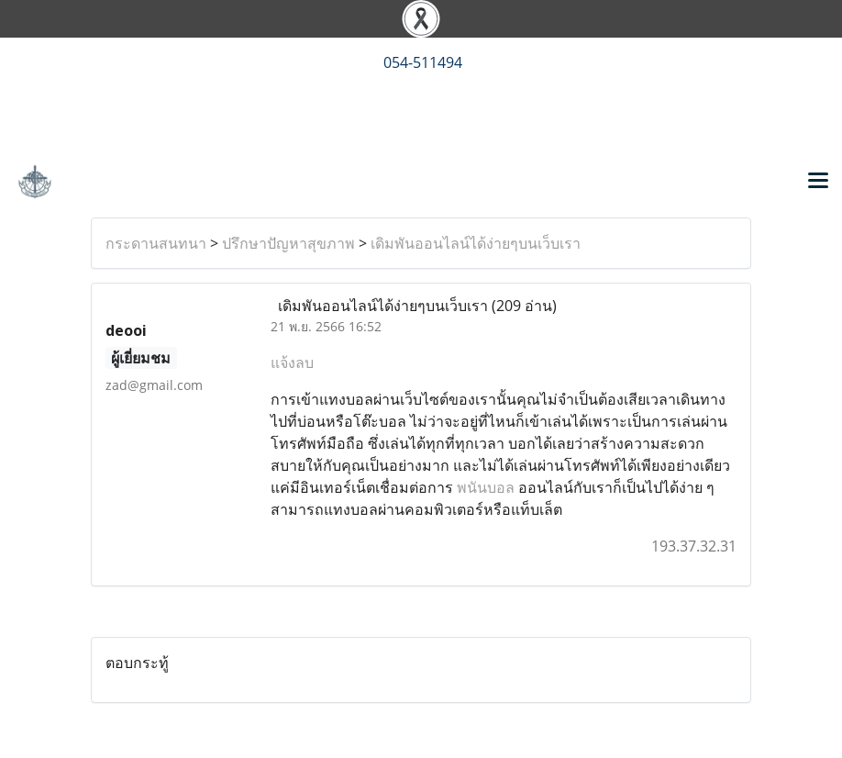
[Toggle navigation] (818, 182)
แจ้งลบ (292, 362)
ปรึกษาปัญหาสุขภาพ (288, 243)
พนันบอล (486, 487)
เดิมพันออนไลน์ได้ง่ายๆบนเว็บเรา (476, 243)
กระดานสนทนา (155, 243)
